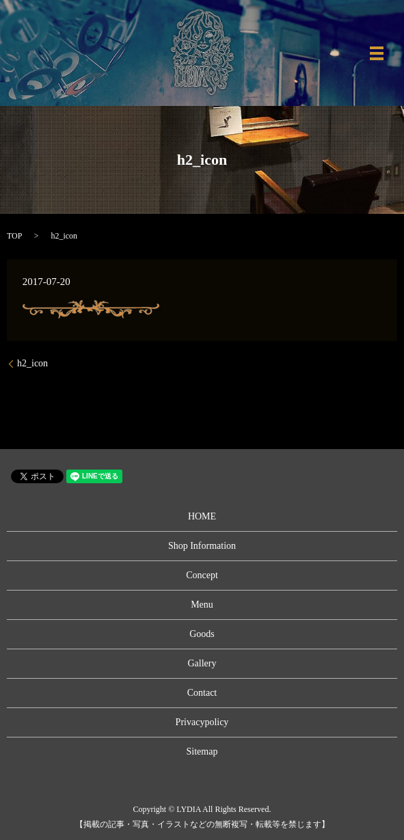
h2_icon (32, 363)
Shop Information (202, 546)
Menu (202, 604)
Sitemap (202, 751)
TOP (14, 236)
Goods (202, 634)
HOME (202, 516)
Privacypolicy (202, 722)
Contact (202, 693)
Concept (202, 575)
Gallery (202, 663)
